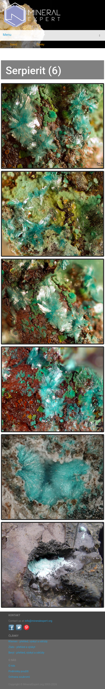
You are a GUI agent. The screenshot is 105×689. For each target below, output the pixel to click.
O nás (11, 665)
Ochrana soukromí (19, 676)
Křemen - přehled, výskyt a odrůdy (28, 641)
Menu (7, 35)
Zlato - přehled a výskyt (21, 646)
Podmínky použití (18, 671)
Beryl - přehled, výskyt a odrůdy (26, 652)
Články (40, 44)
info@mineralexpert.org (38, 620)
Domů (13, 44)
